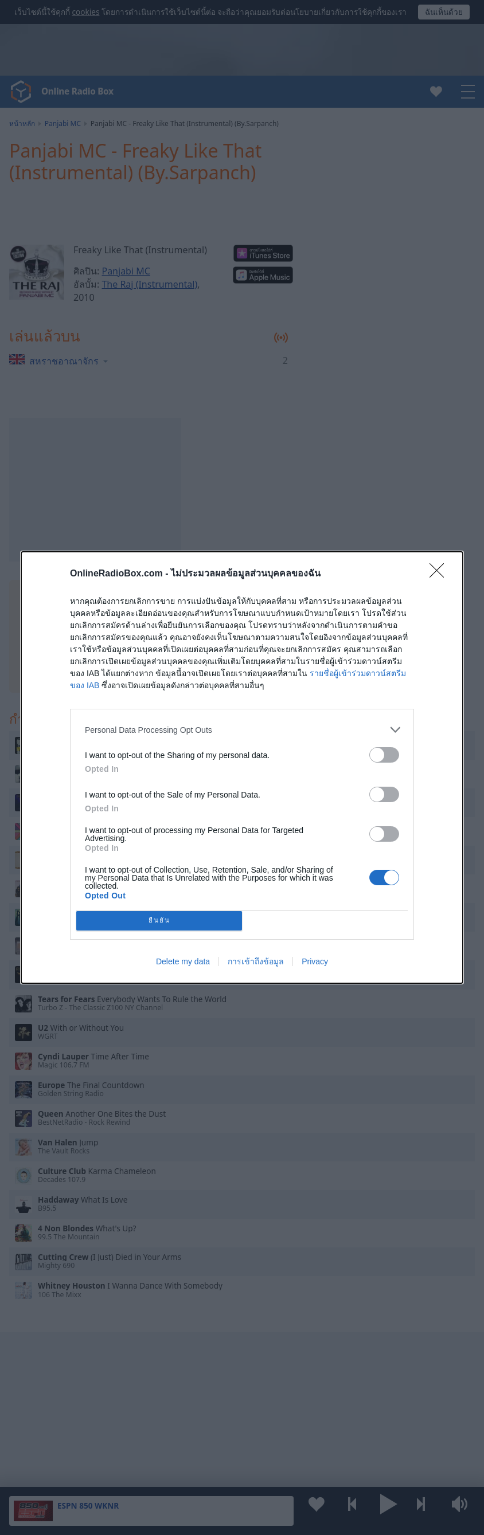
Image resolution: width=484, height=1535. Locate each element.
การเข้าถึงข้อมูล (256, 961)
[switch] (384, 755)
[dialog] (242, 767)
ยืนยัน (159, 921)
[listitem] (242, 730)
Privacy (315, 961)
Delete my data (183, 961)
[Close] (440, 574)
